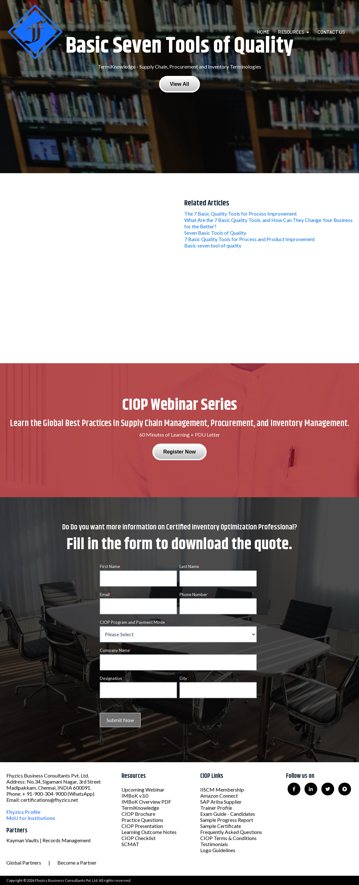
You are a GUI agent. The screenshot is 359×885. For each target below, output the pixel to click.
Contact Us (331, 32)
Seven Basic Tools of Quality (215, 233)
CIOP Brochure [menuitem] (138, 814)
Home (263, 32)
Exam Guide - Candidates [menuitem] (227, 814)
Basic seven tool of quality (212, 245)
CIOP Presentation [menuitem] (142, 826)
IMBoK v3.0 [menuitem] (134, 796)
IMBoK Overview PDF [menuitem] (146, 802)
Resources (291, 32)
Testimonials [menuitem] (214, 844)
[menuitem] (267, 32)
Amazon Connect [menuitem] (219, 796)
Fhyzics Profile (23, 812)
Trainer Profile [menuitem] (216, 808)
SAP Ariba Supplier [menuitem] (221, 802)
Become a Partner (77, 862)
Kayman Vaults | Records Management (48, 840)
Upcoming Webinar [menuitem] (143, 789)
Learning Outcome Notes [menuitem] (149, 832)
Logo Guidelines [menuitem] (217, 850)
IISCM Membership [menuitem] (222, 789)
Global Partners (23, 862)
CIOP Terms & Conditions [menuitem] (228, 838)
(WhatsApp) (81, 794)
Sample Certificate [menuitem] (220, 826)
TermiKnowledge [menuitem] (140, 808)
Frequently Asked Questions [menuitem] (231, 832)
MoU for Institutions (30, 818)
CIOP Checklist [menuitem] (138, 838)
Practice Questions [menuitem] (142, 820)
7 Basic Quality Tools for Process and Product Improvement (249, 239)
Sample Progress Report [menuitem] (226, 820)
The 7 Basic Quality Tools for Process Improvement (240, 213)
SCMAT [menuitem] (130, 844)
